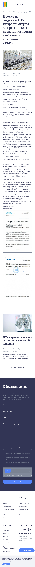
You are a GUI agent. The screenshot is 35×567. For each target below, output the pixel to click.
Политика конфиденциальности (21, 561)
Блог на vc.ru (6, 512)
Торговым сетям (23, 509)
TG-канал (5, 518)
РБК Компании (7, 515)
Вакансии (5, 536)
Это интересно (7, 506)
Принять (6, 564)
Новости (5, 503)
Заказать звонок (26, 550)
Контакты (5, 539)
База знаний (7, 498)
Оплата (21, 515)
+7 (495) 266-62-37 (17, 4)
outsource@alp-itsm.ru (25, 533)
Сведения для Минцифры (6, 543)
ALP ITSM (7, 525)
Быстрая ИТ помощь (8, 509)
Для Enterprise (23, 506)
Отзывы (11, 12)
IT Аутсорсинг (24, 498)
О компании (6, 530)
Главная (5, 12)
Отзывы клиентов (23, 512)
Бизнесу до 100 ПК (24, 503)
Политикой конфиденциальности (22, 453)
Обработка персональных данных (9, 547)
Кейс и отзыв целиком (17, 367)
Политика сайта (7, 551)
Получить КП (17, 481)
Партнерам (6, 533)
